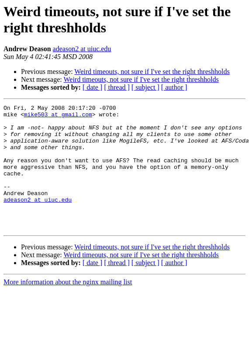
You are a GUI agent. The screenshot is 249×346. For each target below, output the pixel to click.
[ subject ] (145, 87)
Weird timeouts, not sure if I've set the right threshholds (151, 71)
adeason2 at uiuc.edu (82, 48)
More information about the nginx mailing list (67, 307)
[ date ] (92, 87)
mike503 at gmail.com (58, 117)
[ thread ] (117, 87)
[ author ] (174, 87)
